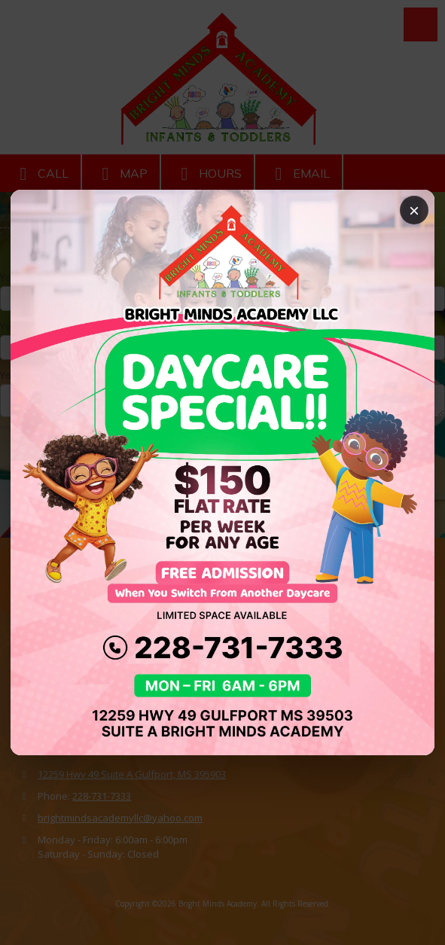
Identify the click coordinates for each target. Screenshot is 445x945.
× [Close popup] (414, 210)
